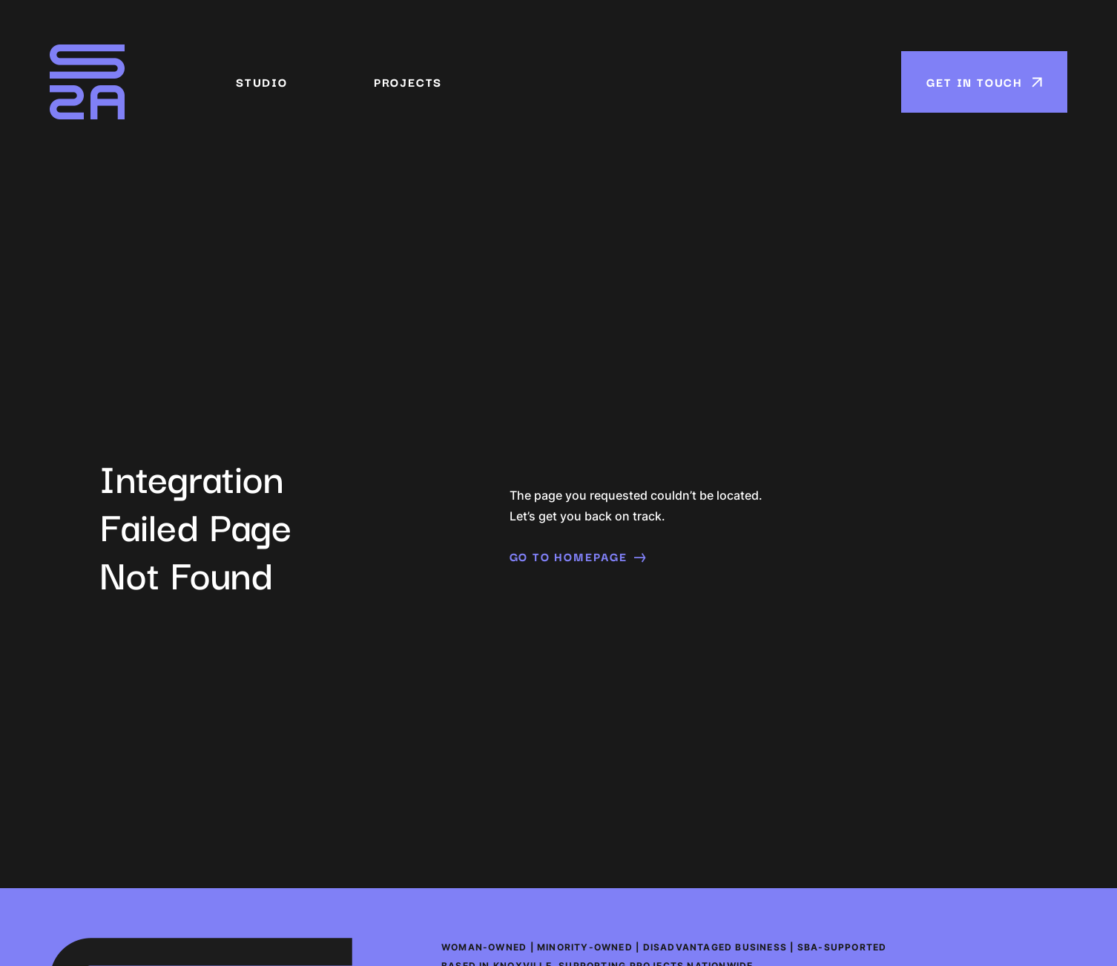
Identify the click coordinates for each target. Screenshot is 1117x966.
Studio (262, 82)
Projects (408, 82)
